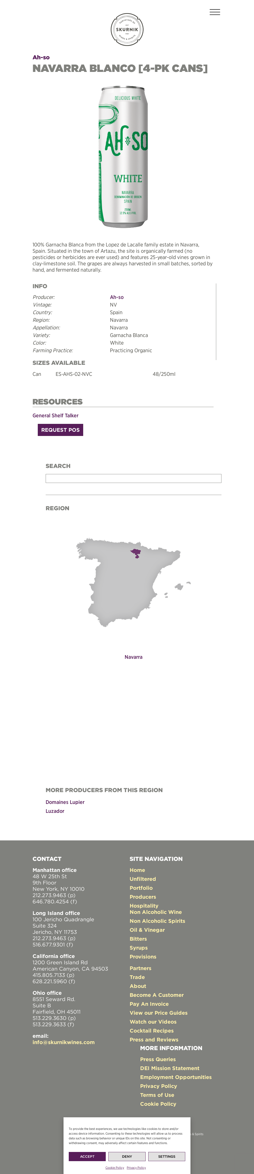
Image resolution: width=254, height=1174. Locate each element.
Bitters (138, 938)
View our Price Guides (159, 1012)
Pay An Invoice (149, 1004)
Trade (137, 977)
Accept (87, 1156)
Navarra (133, 657)
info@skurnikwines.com (64, 1042)
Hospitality (144, 905)
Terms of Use (157, 1095)
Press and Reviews (154, 1039)
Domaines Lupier (65, 802)
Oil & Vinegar (147, 929)
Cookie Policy (114, 1168)
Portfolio (141, 888)
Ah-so (41, 57)
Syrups (139, 947)
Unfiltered (143, 879)
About (138, 986)
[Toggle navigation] (215, 13)
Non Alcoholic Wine (156, 912)
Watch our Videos (153, 1021)
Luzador (55, 811)
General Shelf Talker (55, 415)
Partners (140, 968)
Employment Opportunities (176, 1077)
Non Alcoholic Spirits (157, 921)
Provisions (143, 956)
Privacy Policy (136, 1168)
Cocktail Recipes (152, 1030)
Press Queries (158, 1059)
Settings (166, 1156)
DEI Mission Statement (169, 1068)
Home (137, 870)
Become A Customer (157, 995)
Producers (143, 896)
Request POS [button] (60, 430)
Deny (127, 1156)
